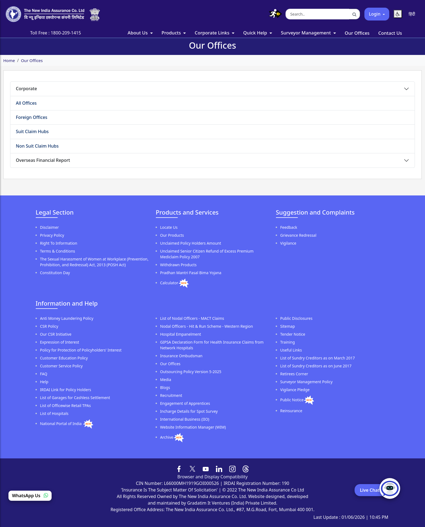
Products (172, 33)
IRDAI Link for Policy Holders (65, 389)
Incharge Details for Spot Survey (189, 411)
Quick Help (255, 33)
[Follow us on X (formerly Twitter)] (192, 468)
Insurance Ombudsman (181, 355)
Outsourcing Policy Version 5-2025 (190, 371)
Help (44, 381)
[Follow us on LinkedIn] (219, 468)
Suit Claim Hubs (32, 131)
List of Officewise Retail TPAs (65, 405)
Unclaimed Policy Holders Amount (190, 243)
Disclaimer (49, 227)
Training (287, 342)
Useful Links (291, 350)
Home (9, 60)
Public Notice (292, 399)
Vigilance (288, 243)
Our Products (172, 235)
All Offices (26, 103)
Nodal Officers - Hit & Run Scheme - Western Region (206, 326)
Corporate (26, 89)
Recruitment (171, 395)
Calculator (169, 282)
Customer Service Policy (61, 365)
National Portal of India (61, 423)
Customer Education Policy (64, 358)
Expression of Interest (59, 342)
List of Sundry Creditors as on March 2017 (317, 358)
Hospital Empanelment (180, 334)
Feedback (288, 227)
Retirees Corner (294, 373)
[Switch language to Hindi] (411, 14)
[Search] (354, 14)
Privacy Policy (52, 235)
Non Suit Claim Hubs (37, 146)
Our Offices (357, 33)
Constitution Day (55, 272)
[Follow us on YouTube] (205, 468)
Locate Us (169, 227)
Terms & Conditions (57, 251)
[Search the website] (317, 14)
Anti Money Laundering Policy (66, 318)
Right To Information (58, 243)
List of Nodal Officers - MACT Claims (192, 318)
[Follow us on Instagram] (232, 468)
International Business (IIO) (184, 419)
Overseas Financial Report (43, 160)
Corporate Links (212, 33)
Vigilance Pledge (295, 389)
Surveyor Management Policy (306, 381)
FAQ (43, 373)
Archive (166, 437)
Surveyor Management (306, 33)
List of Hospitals (54, 413)
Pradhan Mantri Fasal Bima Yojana (190, 272)
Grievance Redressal (298, 235)
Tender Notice (292, 334)
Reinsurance (291, 410)
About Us (138, 33)
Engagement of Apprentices (185, 403)
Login (375, 14)
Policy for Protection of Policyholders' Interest (81, 350)
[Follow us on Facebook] (179, 468)
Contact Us (390, 33)
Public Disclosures (296, 318)
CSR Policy (49, 326)
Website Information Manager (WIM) (193, 427)
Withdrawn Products (178, 264)
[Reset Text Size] (398, 14)
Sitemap (287, 326)
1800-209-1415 (66, 33)
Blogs (165, 387)
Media (165, 379)
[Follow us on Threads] (245, 468)
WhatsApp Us (30, 496)
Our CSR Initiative (56, 334)
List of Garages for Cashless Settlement (75, 397)
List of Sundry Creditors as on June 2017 (316, 365)
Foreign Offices (31, 117)
